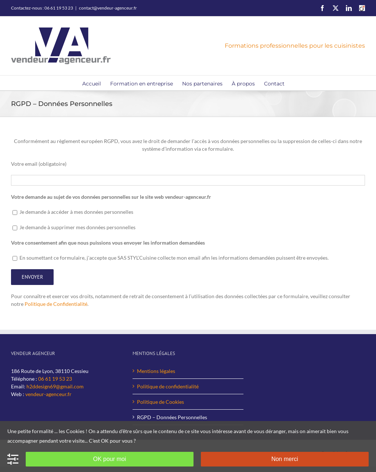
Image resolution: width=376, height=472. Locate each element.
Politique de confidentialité (168, 386)
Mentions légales (156, 371)
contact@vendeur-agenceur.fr (108, 8)
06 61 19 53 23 (55, 379)
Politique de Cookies (160, 402)
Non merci (284, 459)
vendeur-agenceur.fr (48, 394)
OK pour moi (109, 459)
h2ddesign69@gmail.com (55, 386)
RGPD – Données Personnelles (172, 417)
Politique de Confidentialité (56, 304)
